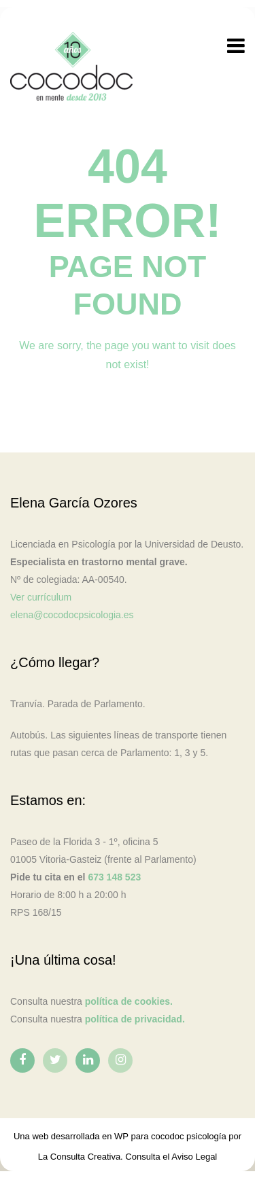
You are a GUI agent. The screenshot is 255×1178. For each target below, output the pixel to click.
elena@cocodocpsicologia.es (72, 614)
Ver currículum (40, 597)
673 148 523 (114, 877)
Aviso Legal (194, 1157)
